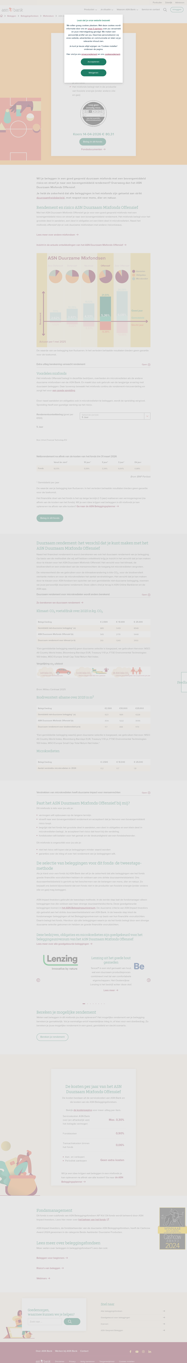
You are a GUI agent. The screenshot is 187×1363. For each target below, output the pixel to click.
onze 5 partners (95, 28)
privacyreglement (89, 54)
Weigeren (93, 73)
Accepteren (93, 62)
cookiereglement (112, 54)
